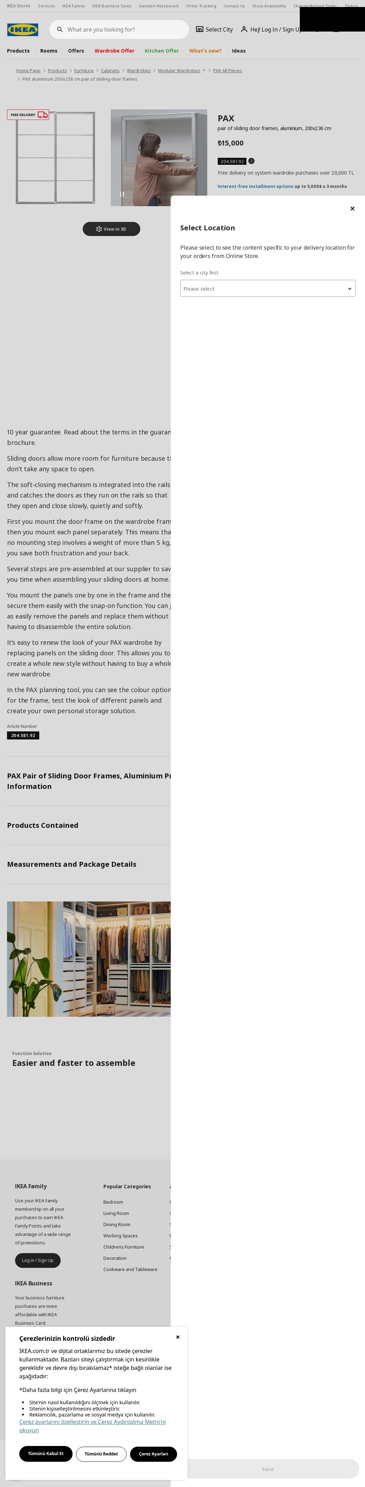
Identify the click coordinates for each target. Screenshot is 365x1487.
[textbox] (281, 93)
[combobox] (281, 92)
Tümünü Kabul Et (46, 1453)
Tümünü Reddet (101, 1454)
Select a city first (225, 77)
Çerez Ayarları (153, 1454)
